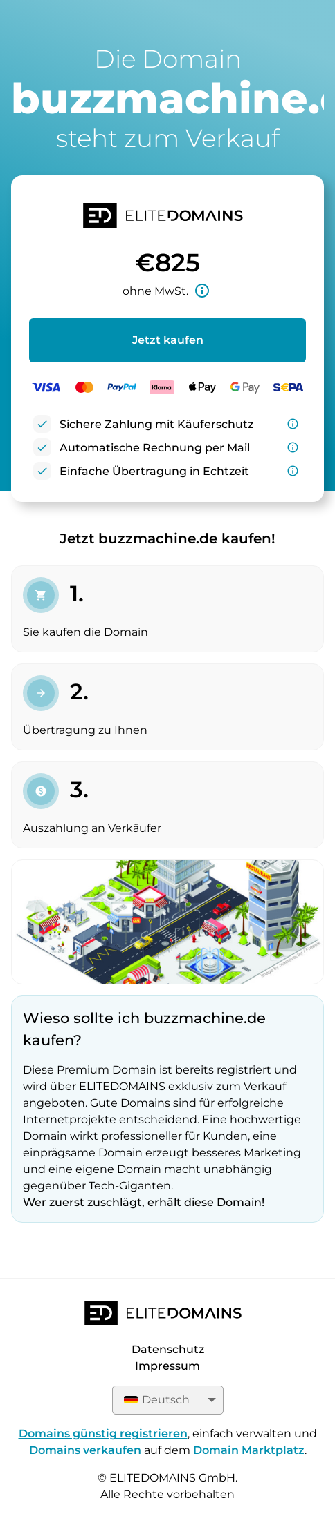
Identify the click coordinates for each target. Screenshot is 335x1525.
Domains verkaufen (85, 1450)
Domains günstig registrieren (103, 1433)
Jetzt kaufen (167, 340)
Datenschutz (168, 1349)
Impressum (167, 1365)
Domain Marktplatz (249, 1450)
